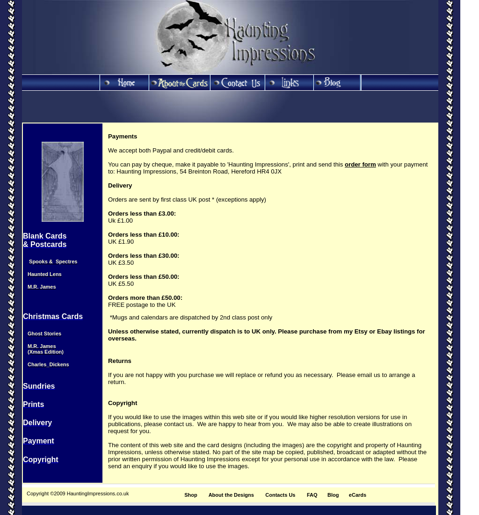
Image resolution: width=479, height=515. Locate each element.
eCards (357, 495)
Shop (190, 495)
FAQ (312, 495)
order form (360, 164)
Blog (333, 495)
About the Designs (231, 495)
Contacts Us (280, 495)
